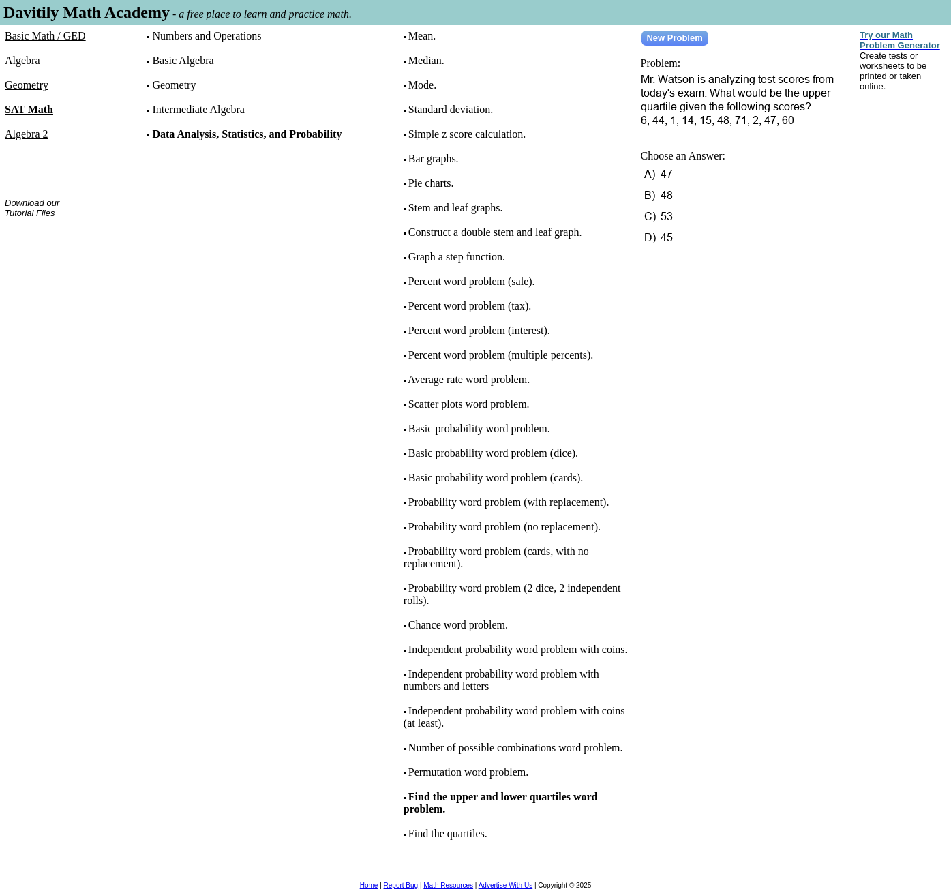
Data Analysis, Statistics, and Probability (247, 134)
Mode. (422, 85)
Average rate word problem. (469, 379)
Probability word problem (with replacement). (508, 502)
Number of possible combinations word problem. (515, 747)
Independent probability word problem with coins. (518, 649)
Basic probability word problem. (479, 428)
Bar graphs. (433, 158)
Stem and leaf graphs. (455, 207)
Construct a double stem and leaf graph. (495, 232)
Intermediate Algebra (198, 109)
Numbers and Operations (206, 36)
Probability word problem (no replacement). (504, 526)
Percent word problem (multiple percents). (500, 355)
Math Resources (448, 885)
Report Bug (401, 885)
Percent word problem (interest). (479, 330)
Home (369, 885)
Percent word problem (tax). (469, 306)
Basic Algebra (182, 60)
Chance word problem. (458, 625)
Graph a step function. (456, 256)
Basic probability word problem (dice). (493, 453)
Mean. (422, 36)
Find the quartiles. (447, 833)
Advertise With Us (505, 885)
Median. (426, 60)
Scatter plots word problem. (469, 404)
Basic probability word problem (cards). (495, 477)
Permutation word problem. (468, 772)
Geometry (174, 85)
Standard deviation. (450, 109)
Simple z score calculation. (467, 134)
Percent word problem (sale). (471, 281)
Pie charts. (431, 183)
